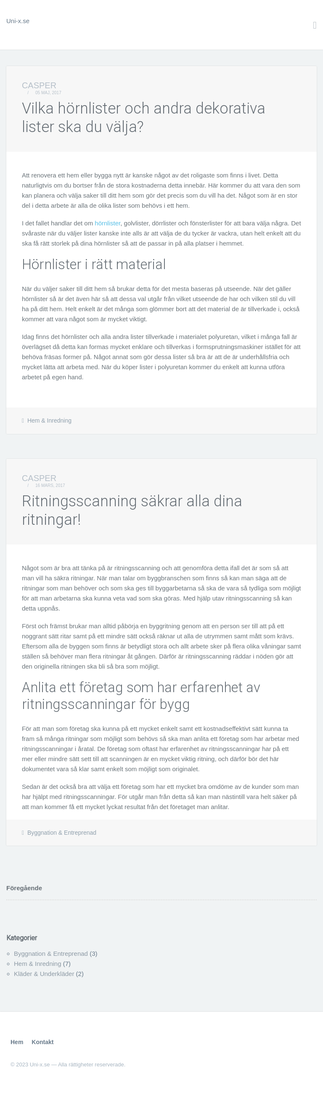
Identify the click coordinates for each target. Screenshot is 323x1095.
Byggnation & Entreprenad (61, 832)
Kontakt (42, 1042)
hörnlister (107, 223)
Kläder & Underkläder (44, 973)
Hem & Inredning (49, 420)
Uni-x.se (17, 20)
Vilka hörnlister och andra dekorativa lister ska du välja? (143, 117)
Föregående (24, 887)
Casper (39, 85)
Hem (17, 1042)
